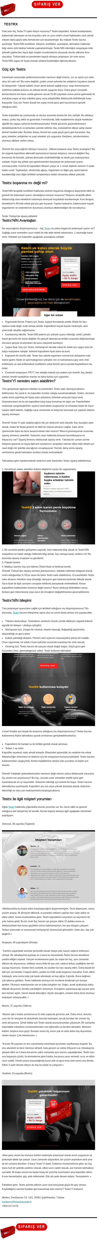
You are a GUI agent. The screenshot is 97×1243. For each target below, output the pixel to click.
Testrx (47, 228)
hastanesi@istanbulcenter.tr (17, 1201)
